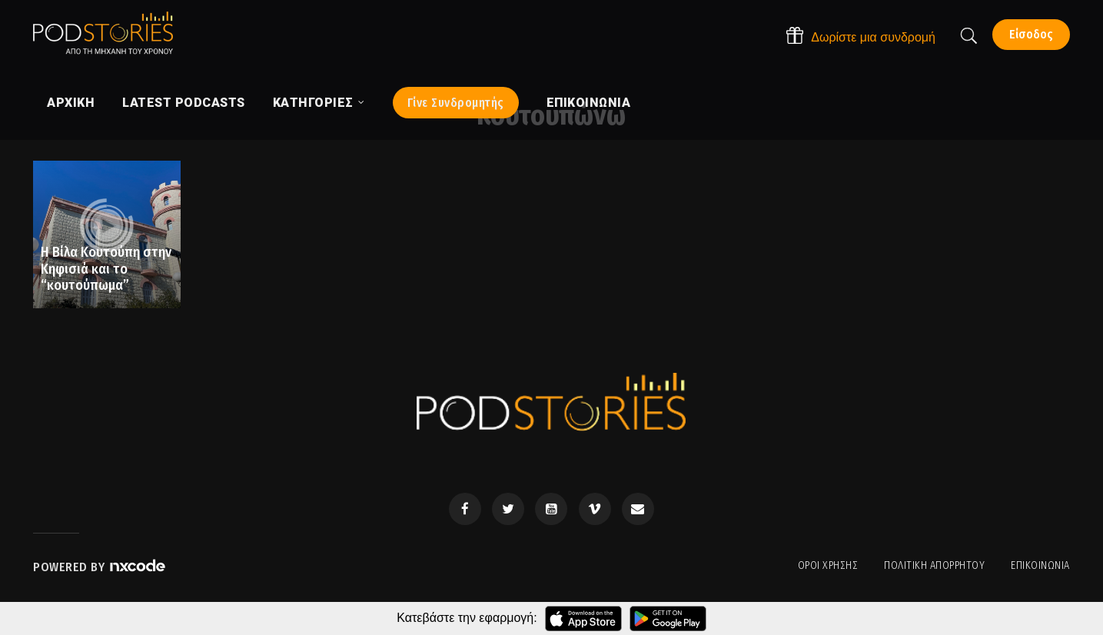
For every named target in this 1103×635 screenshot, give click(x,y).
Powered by (100, 567)
